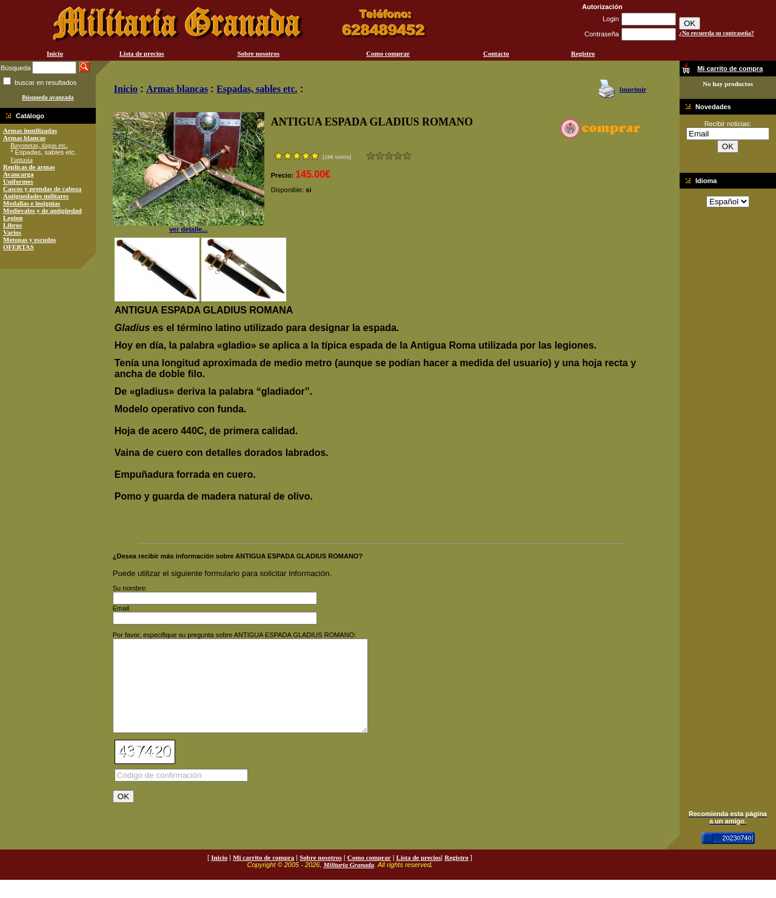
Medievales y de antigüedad (42, 210)
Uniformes (18, 181)
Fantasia (21, 159)
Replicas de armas (29, 166)
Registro (583, 53)
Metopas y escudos (29, 239)
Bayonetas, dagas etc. (39, 145)
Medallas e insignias (31, 203)
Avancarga (18, 174)
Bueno (388, 155)
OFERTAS (18, 246)
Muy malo (370, 155)
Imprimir (632, 89)
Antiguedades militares (36, 195)
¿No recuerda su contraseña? (716, 33)
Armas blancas (24, 137)
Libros (12, 225)
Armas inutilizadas (30, 130)
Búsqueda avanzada (47, 97)
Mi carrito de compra (263, 875)
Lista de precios (141, 53)
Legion (12, 217)
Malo (379, 155)
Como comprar (388, 53)
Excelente (407, 155)
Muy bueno (398, 155)
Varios (12, 232)
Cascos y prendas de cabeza (42, 188)
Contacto (496, 53)
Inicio (55, 53)
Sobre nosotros (258, 53)
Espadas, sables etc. (256, 89)
